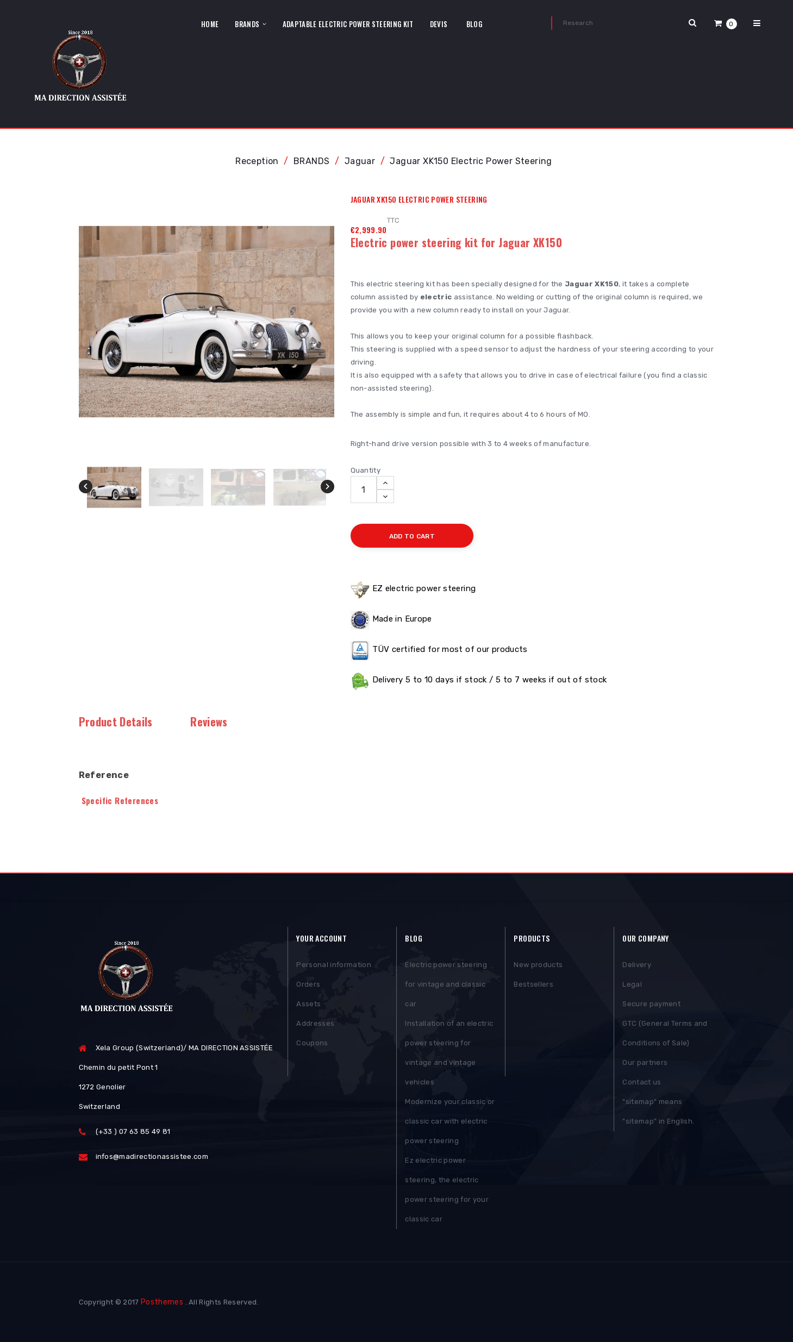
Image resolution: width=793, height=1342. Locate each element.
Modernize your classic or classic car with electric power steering (450, 1121)
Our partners (644, 1062)
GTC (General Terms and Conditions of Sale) (664, 1033)
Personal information (333, 965)
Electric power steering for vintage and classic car (445, 984)
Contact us (641, 1082)
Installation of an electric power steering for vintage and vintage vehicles (449, 1052)
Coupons (312, 1043)
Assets (308, 1004)
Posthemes (162, 1302)
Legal (632, 984)
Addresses (315, 1023)
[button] (725, 23)
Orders (308, 984)
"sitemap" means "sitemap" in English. (658, 1111)
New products (538, 965)
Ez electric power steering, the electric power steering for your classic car (446, 1189)
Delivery (636, 965)
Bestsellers (533, 984)
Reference (104, 775)
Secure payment (651, 1004)
